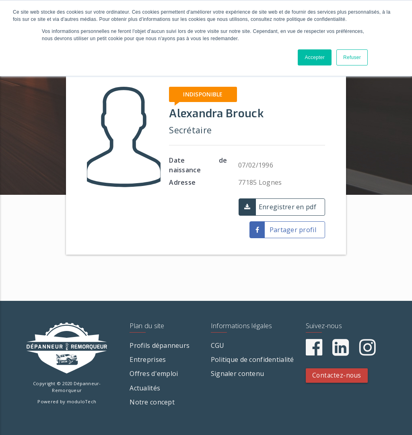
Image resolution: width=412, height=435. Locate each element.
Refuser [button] (352, 57)
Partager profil (293, 229)
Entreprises (148, 359)
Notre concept (152, 402)
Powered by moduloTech (66, 401)
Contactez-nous (336, 375)
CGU (218, 345)
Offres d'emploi (154, 373)
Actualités (145, 388)
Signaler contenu (237, 373)
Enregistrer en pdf (287, 206)
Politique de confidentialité (252, 359)
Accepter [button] (315, 57)
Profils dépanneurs (160, 345)
